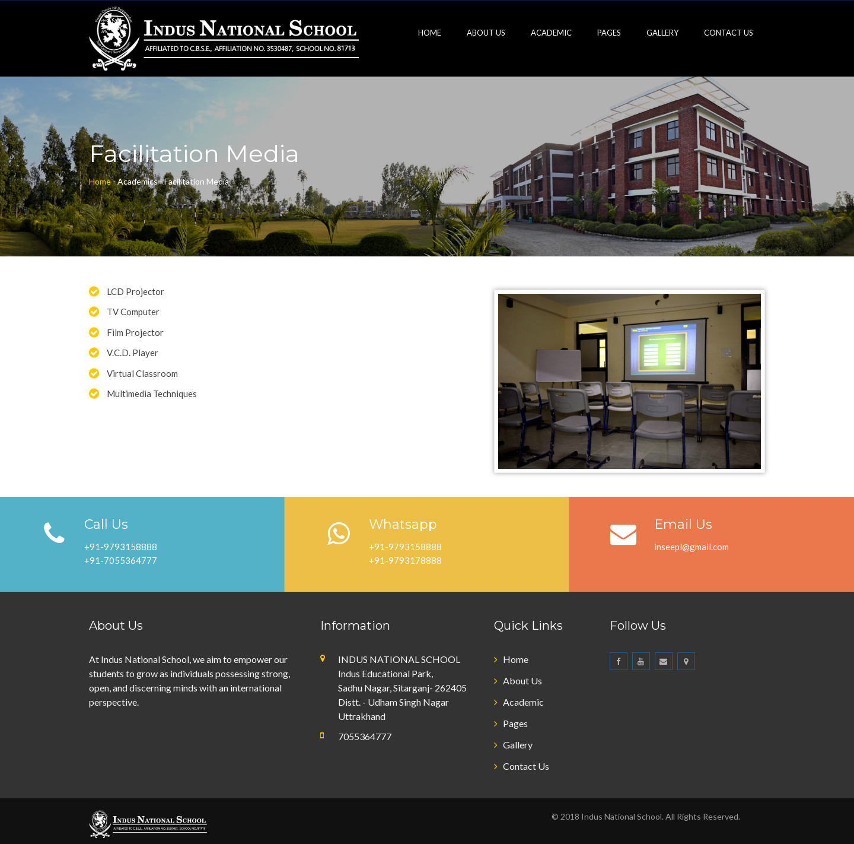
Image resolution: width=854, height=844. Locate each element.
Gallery (662, 32)
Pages (609, 32)
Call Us (106, 524)
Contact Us (728, 32)
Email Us (683, 524)
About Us (486, 32)
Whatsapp (403, 524)
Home (429, 32)
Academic (551, 32)
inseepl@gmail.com (691, 546)
